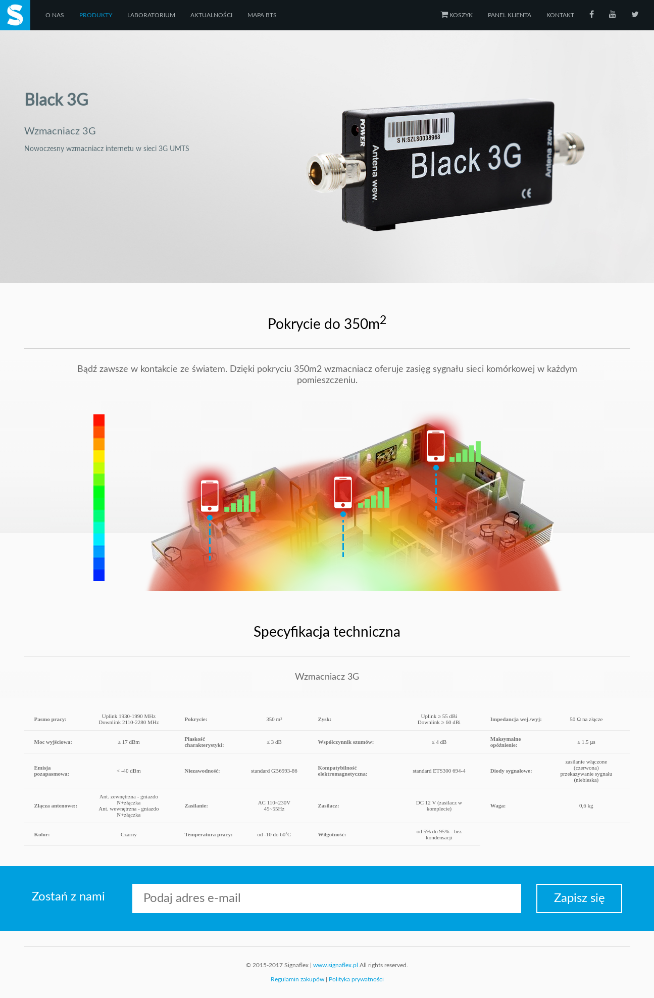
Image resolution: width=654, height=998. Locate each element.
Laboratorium (151, 15)
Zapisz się (579, 898)
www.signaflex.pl (335, 965)
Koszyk (456, 15)
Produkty (95, 15)
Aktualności (211, 15)
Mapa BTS (262, 15)
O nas (54, 15)
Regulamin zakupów (297, 979)
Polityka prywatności (356, 979)
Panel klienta (509, 15)
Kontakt (560, 15)
